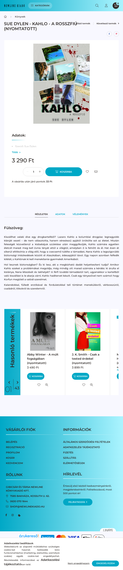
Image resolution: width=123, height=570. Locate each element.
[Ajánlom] (95, 171)
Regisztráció (15, 447)
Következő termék (108, 23)
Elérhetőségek (74, 463)
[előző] (9, 382)
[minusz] (27, 171)
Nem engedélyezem (79, 563)
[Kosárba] (63, 171)
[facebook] (109, 34)
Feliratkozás (77, 502)
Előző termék (81, 23)
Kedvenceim (14, 463)
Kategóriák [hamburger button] (40, 5)
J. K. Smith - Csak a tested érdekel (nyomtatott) (85, 359)
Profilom (13, 452)
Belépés (11, 441)
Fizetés (68, 452)
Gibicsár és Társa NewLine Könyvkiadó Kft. (24, 488)
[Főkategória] (5, 16)
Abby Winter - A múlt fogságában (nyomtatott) (42, 359)
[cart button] (116, 5)
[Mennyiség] (33, 171)
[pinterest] (116, 34)
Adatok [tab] (60, 214)
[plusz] (39, 171)
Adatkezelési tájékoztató (81, 447)
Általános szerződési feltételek (86, 441)
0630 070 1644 (19, 501)
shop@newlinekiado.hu (27, 506)
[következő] (16, 382)
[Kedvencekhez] (87, 171)
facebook (6, 515)
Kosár (10, 457)
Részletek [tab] (41, 214)
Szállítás (69, 457)
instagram (12, 515)
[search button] (97, 5)
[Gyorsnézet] (46, 384)
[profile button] (106, 5)
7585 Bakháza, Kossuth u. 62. (30, 495)
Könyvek (20, 16)
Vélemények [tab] (80, 214)
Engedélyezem (105, 563)
